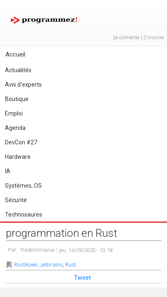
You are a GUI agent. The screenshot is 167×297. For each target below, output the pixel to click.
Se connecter (126, 37)
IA (7, 171)
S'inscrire (153, 37)
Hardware (18, 156)
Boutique (17, 99)
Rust (70, 265)
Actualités (18, 70)
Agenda (15, 128)
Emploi (14, 113)
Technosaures (23, 214)
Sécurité (16, 200)
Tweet (82, 277)
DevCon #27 (21, 142)
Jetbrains (51, 265)
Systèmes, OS (23, 185)
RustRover (26, 265)
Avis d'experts (23, 84)
